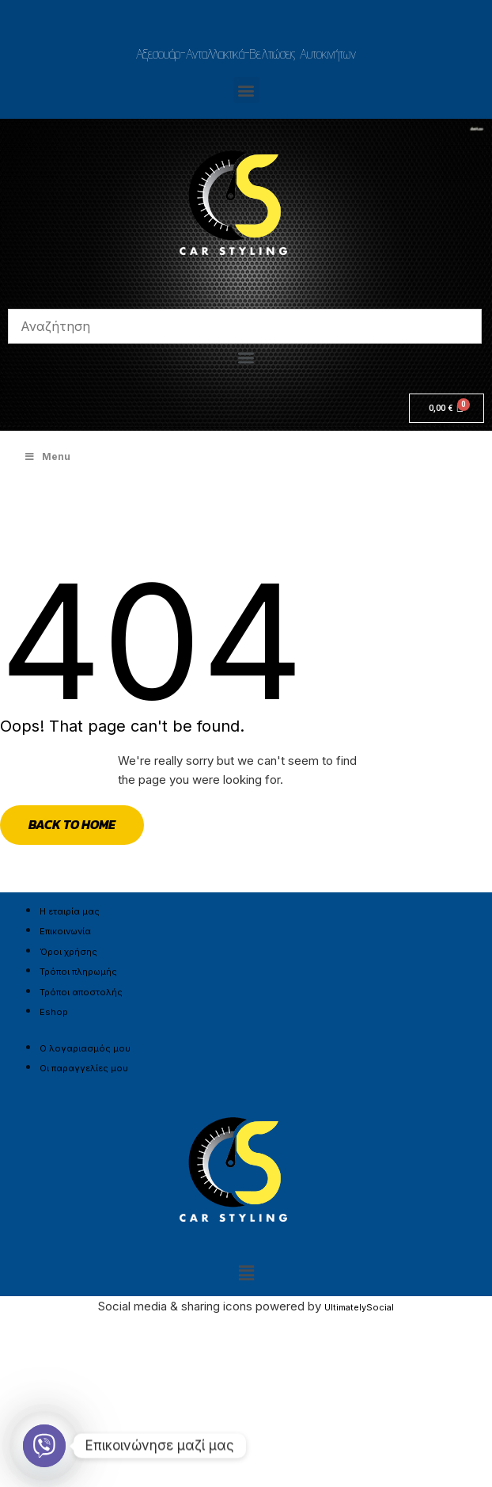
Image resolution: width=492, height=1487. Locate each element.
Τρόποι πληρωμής (78, 971)
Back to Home (71, 824)
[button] (246, 90)
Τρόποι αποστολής (81, 992)
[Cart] (446, 408)
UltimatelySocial (359, 1307)
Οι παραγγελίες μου (84, 1068)
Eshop (54, 1011)
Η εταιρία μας (70, 911)
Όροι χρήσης (68, 951)
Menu (47, 456)
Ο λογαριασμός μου (85, 1048)
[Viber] (44, 1445)
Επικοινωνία (65, 931)
